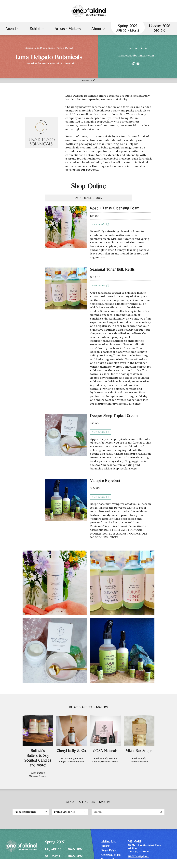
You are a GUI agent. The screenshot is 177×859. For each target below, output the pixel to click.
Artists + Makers (68, 29)
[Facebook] (137, 64)
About (96, 29)
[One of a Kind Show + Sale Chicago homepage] (88, 11)
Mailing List (108, 841)
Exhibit (35, 29)
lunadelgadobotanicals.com (136, 55)
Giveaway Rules (111, 855)
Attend (10, 29)
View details (100, 224)
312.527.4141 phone (138, 856)
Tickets (105, 846)
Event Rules (108, 850)
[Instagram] (133, 64)
